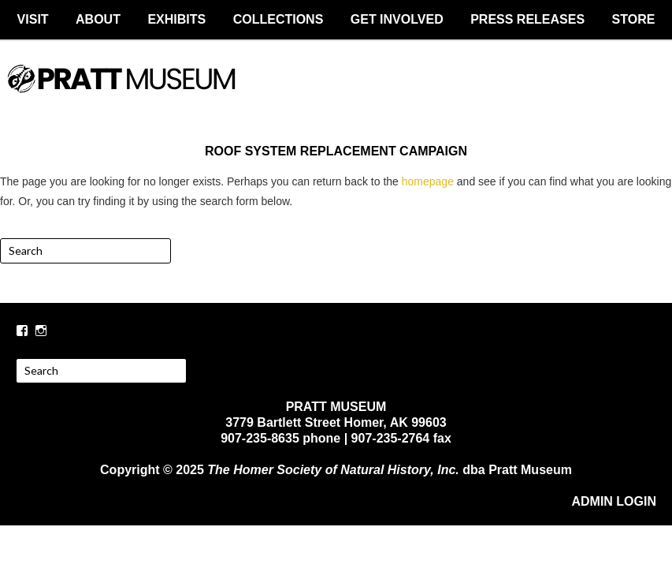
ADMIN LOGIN (613, 501)
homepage (428, 181)
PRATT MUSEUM (336, 92)
